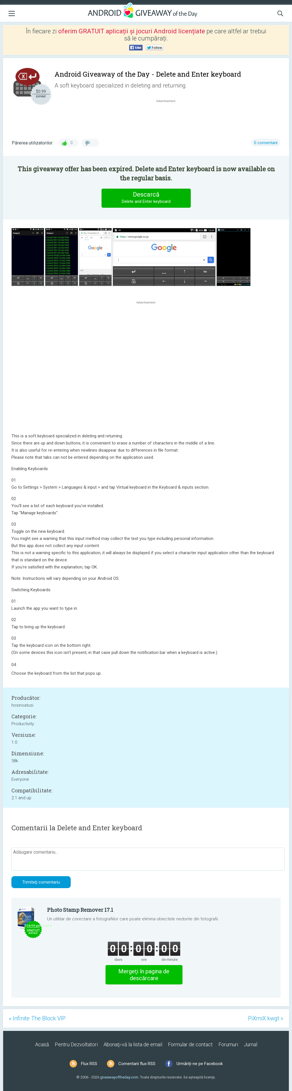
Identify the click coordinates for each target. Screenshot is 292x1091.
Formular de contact (190, 1044)
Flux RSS (89, 1063)
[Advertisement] (168, 117)
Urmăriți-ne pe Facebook (200, 1063)
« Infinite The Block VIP (37, 1018)
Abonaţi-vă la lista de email (133, 1044)
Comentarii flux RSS (136, 1063)
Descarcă (146, 198)
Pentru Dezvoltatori (76, 1044)
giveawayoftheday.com (119, 1077)
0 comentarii (265, 142)
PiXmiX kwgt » (265, 1018)
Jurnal (250, 1044)
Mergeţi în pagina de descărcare (143, 975)
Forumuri (228, 1044)
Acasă (42, 1044)
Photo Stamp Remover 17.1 (80, 909)
